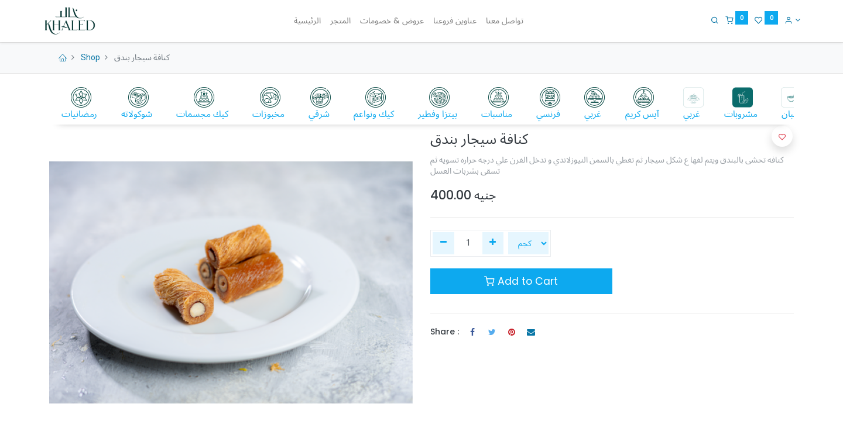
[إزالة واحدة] (443, 243)
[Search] (708, 20)
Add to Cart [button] (521, 281)
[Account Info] (786, 20)
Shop (90, 57)
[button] (782, 136)
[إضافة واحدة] (493, 243)
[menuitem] (307, 21)
